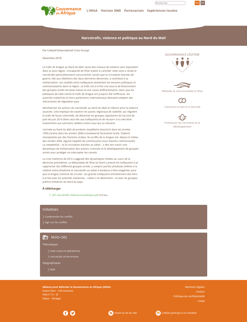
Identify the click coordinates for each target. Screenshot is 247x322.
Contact (200, 291)
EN (197, 2)
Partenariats (134, 10)
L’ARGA (92, 10)
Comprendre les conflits (59, 216)
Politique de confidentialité (189, 296)
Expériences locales (162, 10)
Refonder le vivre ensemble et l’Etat (182, 91)
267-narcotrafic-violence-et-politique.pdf (75, 195)
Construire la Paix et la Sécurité (182, 106)
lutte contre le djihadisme (65, 251)
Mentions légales (195, 287)
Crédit (201, 301)
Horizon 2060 (111, 10)
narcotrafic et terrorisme (64, 256)
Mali (52, 269)
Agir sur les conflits (56, 222)
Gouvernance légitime (182, 54)
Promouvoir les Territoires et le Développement (182, 124)
